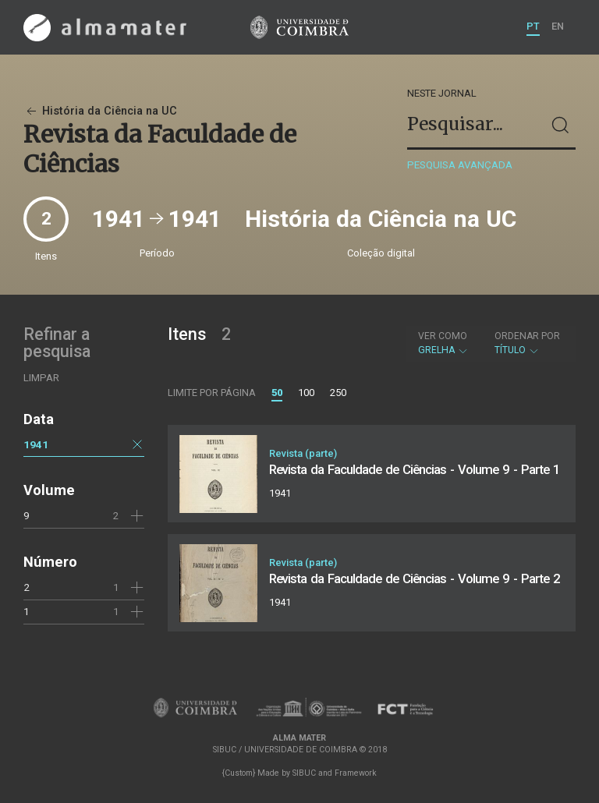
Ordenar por (527, 336)
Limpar (41, 378)
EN (557, 26)
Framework (356, 773)
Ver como (442, 336)
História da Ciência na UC (100, 111)
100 (306, 392)
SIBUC (304, 773)
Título (527, 343)
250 (338, 392)
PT (533, 26)
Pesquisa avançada (459, 165)
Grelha (443, 343)
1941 (35, 444)
